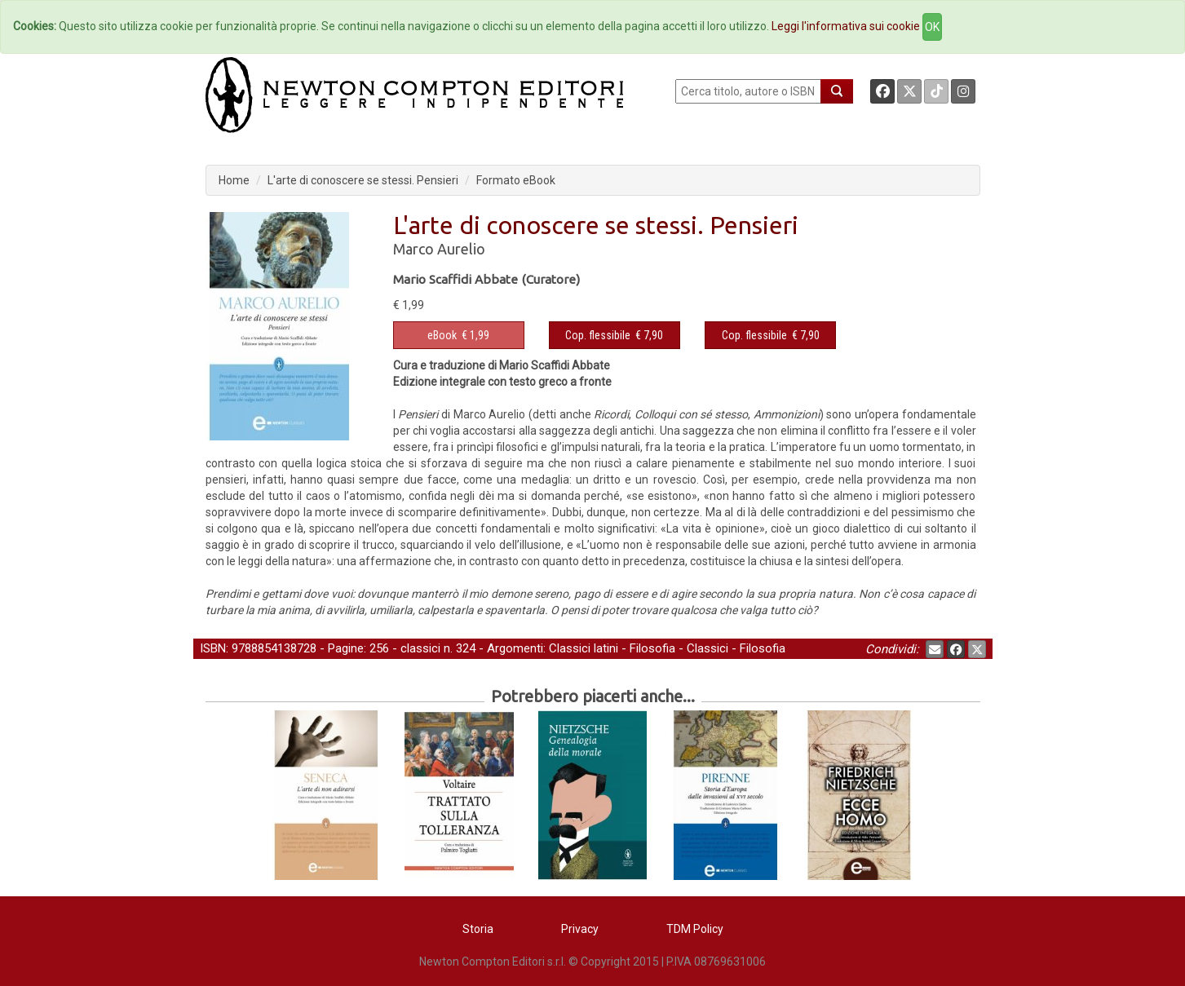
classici (420, 648)
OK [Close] (932, 26)
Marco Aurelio (439, 249)
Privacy (580, 928)
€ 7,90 (614, 335)
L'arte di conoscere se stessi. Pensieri (363, 180)
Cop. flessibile (597, 335)
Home (234, 180)
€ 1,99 (458, 335)
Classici (707, 648)
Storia (477, 928)
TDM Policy (694, 928)
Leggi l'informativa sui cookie (846, 26)
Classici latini (583, 648)
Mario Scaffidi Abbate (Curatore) (486, 279)
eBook (442, 335)
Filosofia (652, 648)
